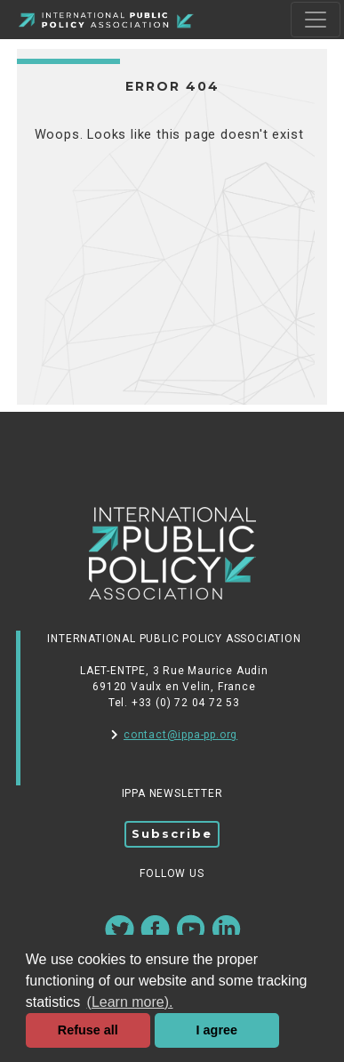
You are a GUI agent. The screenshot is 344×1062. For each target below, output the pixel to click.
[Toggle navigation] (315, 19)
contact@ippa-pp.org (174, 734)
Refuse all (88, 1030)
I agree (216, 1030)
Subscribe (172, 833)
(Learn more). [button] (130, 1002)
